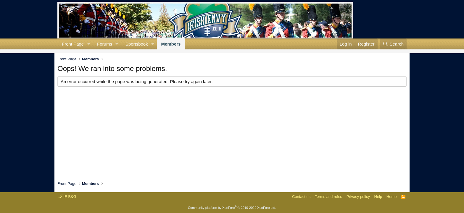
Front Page (73, 43)
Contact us (301, 196)
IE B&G (67, 196)
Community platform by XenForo (232, 207)
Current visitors (57, 51)
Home (391, 196)
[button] (88, 43)
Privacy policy (358, 196)
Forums (104, 43)
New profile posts (62, 51)
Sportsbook (136, 43)
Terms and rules (328, 196)
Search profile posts (67, 51)
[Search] (393, 43)
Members (171, 43)
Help (378, 196)
